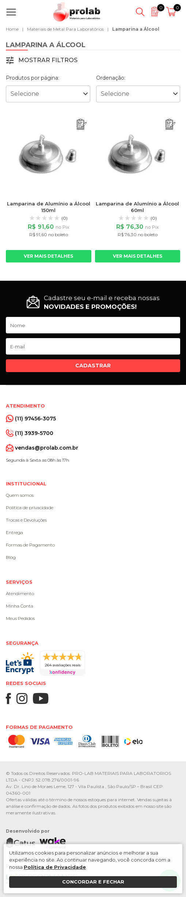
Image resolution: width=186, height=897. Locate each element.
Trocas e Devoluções (26, 520)
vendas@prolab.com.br (46, 447)
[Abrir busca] (140, 12)
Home (12, 29)
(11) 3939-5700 (34, 433)
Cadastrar (93, 365)
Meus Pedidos (20, 618)
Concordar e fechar (93, 882)
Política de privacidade (29, 507)
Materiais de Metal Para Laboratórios (65, 29)
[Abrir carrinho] (172, 12)
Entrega (14, 532)
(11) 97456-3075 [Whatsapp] (35, 418)
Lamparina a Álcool (135, 29)
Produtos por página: (32, 78)
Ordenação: (110, 78)
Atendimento (20, 593)
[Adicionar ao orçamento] (81, 124)
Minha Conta (19, 606)
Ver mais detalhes (48, 256)
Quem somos (20, 495)
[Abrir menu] (12, 12)
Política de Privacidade (55, 867)
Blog (11, 557)
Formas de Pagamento (30, 545)
